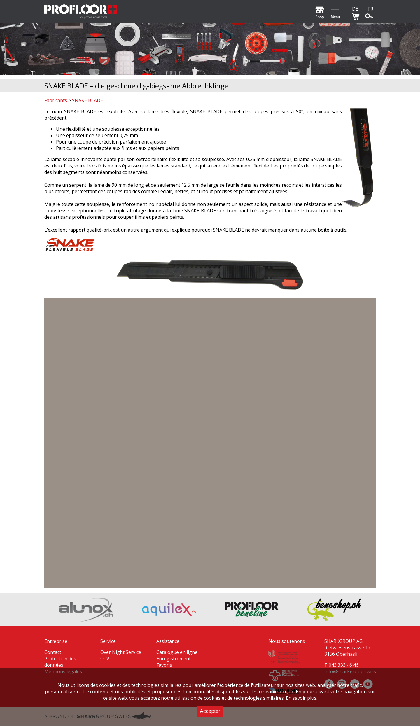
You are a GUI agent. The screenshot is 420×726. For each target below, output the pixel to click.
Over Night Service (120, 652)
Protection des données (60, 661)
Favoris (164, 665)
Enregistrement (173, 658)
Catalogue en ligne (176, 652)
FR (370, 9)
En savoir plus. (301, 698)
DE (355, 9)
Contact (52, 652)
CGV (104, 658)
